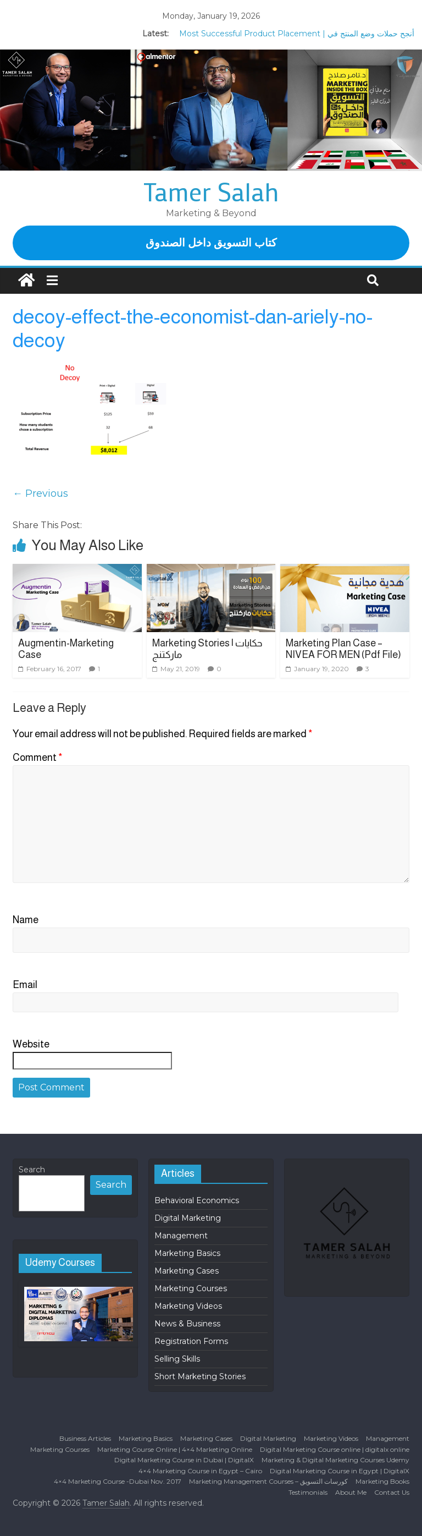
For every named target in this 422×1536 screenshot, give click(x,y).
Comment (38, 757)
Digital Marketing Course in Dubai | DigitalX (184, 1460)
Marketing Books (382, 1481)
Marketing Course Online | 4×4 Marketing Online (174, 1449)
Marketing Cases (186, 1271)
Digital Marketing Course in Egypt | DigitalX (339, 1471)
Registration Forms (191, 1341)
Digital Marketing (187, 1218)
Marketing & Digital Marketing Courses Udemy (335, 1460)
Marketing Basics (187, 1253)
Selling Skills (177, 1359)
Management (181, 1236)
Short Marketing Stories (200, 1376)
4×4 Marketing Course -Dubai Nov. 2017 (117, 1481)
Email (25, 984)
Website (31, 1044)
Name (25, 919)
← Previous (40, 493)
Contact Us (391, 1492)
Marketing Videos (188, 1306)
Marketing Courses (190, 1288)
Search (32, 1170)
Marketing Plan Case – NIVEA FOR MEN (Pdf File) (343, 649)
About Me (351, 1492)
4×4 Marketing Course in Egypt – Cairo (200, 1471)
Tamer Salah (211, 191)
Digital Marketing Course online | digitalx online (334, 1449)
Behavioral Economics (196, 1200)
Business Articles (85, 1438)
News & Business (187, 1324)
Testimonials (307, 1492)
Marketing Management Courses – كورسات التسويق (268, 1481)
